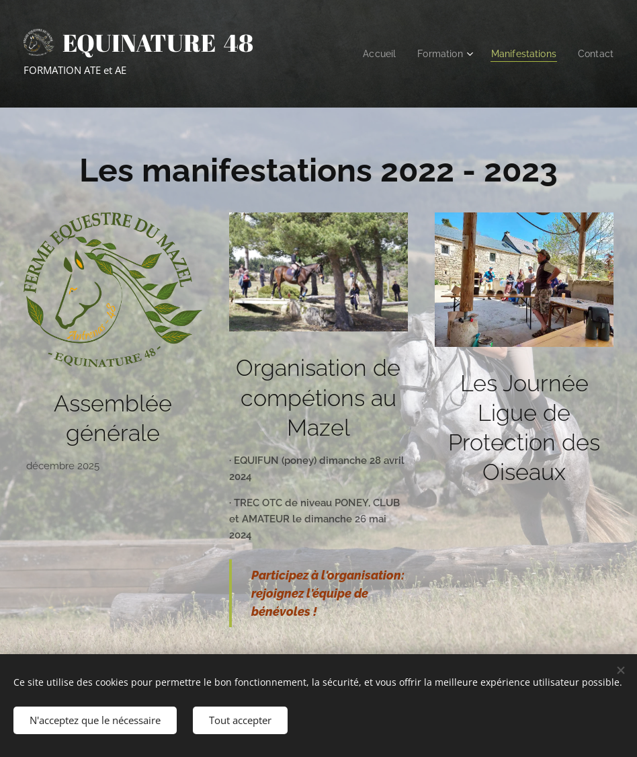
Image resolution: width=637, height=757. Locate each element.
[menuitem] (371, 54)
